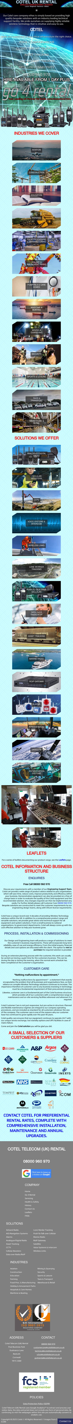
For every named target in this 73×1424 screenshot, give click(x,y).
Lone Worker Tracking (43, 1230)
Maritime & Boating (19, 1293)
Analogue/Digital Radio (16, 1240)
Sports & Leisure (44, 1275)
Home (27, 1191)
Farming (14, 1279)
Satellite (37, 1244)
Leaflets (62, 860)
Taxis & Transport (45, 1279)
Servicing (29, 1198)
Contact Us (65, 1421)
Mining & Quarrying (46, 1268)
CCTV (8, 1247)
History (28, 1205)
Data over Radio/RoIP (15, 1254)
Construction (16, 1272)
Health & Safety (32, 1202)
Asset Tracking (12, 1244)
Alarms (9, 1237)
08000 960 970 (36, 74)
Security (41, 1272)
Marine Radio (39, 1237)
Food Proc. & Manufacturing (22, 1282)
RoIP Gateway (39, 1240)
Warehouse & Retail (46, 1282)
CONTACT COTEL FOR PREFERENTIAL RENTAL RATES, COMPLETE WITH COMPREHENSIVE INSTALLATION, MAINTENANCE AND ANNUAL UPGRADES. (37, 1125)
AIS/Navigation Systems (17, 1233)
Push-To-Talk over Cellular (44, 1233)
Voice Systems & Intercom (45, 1247)
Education (14, 1275)
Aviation (13, 1268)
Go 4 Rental (30, 1195)
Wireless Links (39, 1251)
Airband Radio (12, 1230)
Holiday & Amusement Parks (23, 1286)
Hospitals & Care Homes (21, 1289)
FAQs (27, 1216)
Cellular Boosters (13, 1251)
